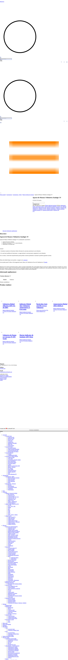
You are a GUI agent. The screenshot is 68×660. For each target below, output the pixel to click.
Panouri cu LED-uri (12, 594)
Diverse (9, 570)
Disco (9, 536)
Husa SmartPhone (12, 441)
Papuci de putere (11, 459)
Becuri (9, 589)
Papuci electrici (11, 460)
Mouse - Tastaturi (11, 447)
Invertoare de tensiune (12, 634)
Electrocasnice (11, 541)
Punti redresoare (11, 461)
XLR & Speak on (11, 483)
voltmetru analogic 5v (4, 207)
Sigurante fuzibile (12, 580)
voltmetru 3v (36, 206)
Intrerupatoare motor (12, 467)
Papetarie (5, 605)
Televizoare (10, 559)
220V (9, 602)
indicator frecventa (10, 206)
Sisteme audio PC (12, 452)
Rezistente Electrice (9, 563)
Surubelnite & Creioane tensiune (15, 576)
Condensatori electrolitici (13, 535)
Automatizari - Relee (17, 194)
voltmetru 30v (30, 206)
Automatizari (9, 194)
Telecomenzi (5, 652)
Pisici (6, 611)
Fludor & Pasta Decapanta (13, 429)
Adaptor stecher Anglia (13, 510)
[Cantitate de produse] (6, 202)
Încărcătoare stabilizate (13, 542)
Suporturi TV (11, 555)
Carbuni (9, 434)
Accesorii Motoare (9, 433)
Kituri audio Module (12, 545)
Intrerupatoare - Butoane (10, 464)
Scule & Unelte (8, 565)
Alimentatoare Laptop (12, 627)
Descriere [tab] (5, 211)
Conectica (5, 472)
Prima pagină (3, 194)
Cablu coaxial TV (11, 497)
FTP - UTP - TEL (11, 486)
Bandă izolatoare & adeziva (14, 511)
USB (9, 491)
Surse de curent (6, 617)
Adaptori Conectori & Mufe (11, 473)
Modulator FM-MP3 (12, 423)
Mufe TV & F (11, 480)
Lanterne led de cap (12, 597)
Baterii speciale (11, 647)
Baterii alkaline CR (12, 642)
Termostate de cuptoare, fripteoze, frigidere (17, 583)
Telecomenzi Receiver (10, 655)
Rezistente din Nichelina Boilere (15, 564)
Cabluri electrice (11, 503)
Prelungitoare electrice (13, 517)
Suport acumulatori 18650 (8, 616)
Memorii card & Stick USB (14, 446)
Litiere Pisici (10, 615)
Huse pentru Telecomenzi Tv (11, 653)
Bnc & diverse (11, 474)
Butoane (9, 465)
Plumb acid (10, 621)
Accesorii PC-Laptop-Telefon (11, 436)
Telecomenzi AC (8, 654)
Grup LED (10, 592)
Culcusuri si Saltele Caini (13, 610)
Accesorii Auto (8, 416)
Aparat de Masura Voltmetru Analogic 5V (54, 205)
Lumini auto (10, 422)
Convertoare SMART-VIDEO (14, 440)
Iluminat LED (8, 586)
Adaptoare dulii (11, 509)
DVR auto (10, 421)
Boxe (4, 471)
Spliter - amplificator (12, 482)
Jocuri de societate (12, 543)
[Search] (1, 61)
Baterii (6, 639)
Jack (9, 489)
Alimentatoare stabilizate (13, 629)
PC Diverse (10, 448)
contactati (25, 240)
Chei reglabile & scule (13, 566)
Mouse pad (5, 603)
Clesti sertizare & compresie (14, 568)
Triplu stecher (11, 522)
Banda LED (10, 588)
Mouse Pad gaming (7, 604)
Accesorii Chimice (12, 428)
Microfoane (10, 547)
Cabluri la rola (8, 496)
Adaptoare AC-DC (12, 508)
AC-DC (9, 485)
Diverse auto (10, 420)
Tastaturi (4, 650)
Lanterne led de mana (12, 598)
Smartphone (10, 554)
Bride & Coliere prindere (13, 512)
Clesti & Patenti (11, 567)
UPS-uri (9, 638)
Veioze (9, 524)
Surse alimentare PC (12, 454)
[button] (34, 193)
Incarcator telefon (11, 443)
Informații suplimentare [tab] (12, 211)
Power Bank (10, 449)
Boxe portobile (11, 530)
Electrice (4, 505)
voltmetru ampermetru (52, 206)
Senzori (9, 520)
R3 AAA (10, 622)
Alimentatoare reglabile (13, 628)
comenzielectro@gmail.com (6, 352)
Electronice (7, 527)
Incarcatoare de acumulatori (14, 633)
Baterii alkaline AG (12, 641)
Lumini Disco (13, 539)
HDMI (9, 487)
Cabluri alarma (11, 499)
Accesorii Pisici (11, 613)
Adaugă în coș (3, 204)
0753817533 (2, 348)
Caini (6, 608)
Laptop (9, 445)
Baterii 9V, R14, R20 (12, 640)
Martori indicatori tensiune (28, 194)
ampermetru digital (32, 205)
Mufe (9, 548)
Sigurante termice (11, 582)
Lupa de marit (11, 572)
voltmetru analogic (62, 206)
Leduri (9, 546)
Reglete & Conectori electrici (14, 518)
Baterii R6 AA (11, 646)
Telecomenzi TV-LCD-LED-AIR (12, 658)
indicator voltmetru (18, 206)
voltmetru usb (23, 207)
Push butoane (11, 470)
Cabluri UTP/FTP (12, 504)
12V (9, 601)
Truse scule (10, 577)
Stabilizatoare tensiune (13, 635)
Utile (9, 492)
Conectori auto (11, 417)
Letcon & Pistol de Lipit (13, 430)
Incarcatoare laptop (12, 442)
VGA (9, 493)
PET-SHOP (5, 607)
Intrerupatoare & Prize (13, 516)
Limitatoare (10, 468)
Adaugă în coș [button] (42, 291)
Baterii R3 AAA (11, 645)
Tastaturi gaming (6, 651)
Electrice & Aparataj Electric (11, 507)
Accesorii (5, 415)
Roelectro (2, 1)
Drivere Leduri (11, 632)
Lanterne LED (8, 595)
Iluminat (4, 584)
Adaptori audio (11, 529)
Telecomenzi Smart (9, 657)
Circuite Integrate (11, 534)
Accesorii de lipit (9, 427)
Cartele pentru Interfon (13, 532)
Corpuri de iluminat (12, 591)
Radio (9, 553)
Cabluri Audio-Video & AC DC (12, 484)
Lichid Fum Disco (14, 538)
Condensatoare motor (12, 435)
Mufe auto (10, 424)
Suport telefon (11, 425)
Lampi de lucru (11, 596)
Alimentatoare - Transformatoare (12, 626)
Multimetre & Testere (12, 573)
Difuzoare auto (11, 418)
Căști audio (10, 439)
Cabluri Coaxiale (11, 514)
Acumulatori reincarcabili (10, 619)
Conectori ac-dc (11, 476)
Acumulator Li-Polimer (13, 620)
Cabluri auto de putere (12, 501)
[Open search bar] (0, 57)
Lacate (9, 571)
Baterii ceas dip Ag (12, 644)
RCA (9, 490)
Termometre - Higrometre (13, 560)
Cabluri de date (11, 437)
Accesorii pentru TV (12, 528)
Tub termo (10, 523)
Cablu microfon (11, 498)
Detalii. (45, 242)
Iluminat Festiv (8, 585)
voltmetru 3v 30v (43, 206)
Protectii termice (11, 579)
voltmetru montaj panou (15, 207)
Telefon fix (10, 558)
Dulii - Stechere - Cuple (13, 515)
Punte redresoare (11, 552)
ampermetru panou (40, 205)
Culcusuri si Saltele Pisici (13, 614)
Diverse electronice (12, 540)
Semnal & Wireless (12, 451)
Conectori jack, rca (12, 478)
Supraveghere (11, 557)
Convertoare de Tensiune (13, 630)
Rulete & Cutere (11, 574)
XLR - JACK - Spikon (13, 495)
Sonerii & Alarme (12, 521)
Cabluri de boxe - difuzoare (14, 502)
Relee (9, 462)
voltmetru (25, 206)
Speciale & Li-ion (12, 625)
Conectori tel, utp (11, 479)
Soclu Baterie (11, 648)
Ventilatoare (10, 526)
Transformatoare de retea (13, 636)
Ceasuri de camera (12, 533)
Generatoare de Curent (10, 561)
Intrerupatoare (11, 466)
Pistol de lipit (11, 549)
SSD (9, 453)
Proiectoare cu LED (9, 599)
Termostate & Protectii (10, 578)
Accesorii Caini (11, 609)
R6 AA (9, 623)
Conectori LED (11, 590)
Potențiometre (11, 551)
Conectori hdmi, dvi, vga (13, 477)
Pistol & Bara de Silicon (13, 431)
